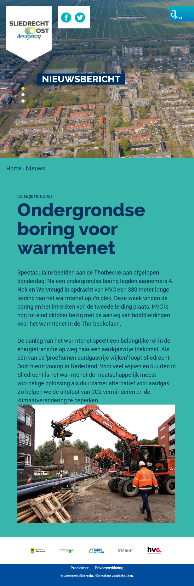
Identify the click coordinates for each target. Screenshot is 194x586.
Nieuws (35, 168)
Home (14, 168)
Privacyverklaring (109, 567)
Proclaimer (79, 567)
